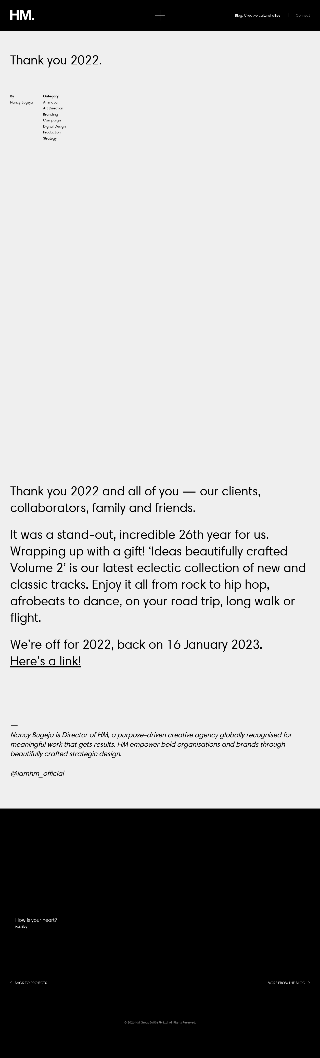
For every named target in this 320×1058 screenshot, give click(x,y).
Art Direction (53, 108)
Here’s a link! (45, 660)
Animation (51, 102)
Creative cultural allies (262, 15)
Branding (50, 114)
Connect (303, 15)
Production (52, 132)
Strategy (50, 138)
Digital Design (54, 126)
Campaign (52, 120)
